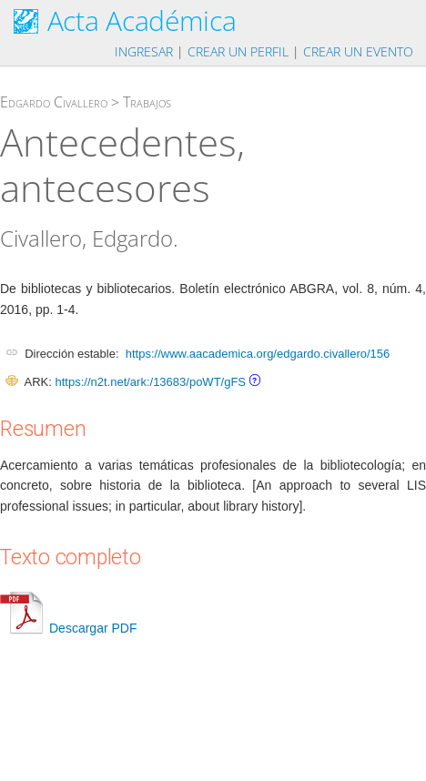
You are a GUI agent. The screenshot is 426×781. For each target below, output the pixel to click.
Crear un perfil (238, 51)
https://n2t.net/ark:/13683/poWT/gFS (150, 382)
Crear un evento (358, 51)
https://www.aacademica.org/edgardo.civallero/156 (258, 353)
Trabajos (147, 102)
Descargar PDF (68, 628)
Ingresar (144, 51)
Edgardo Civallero (53, 102)
